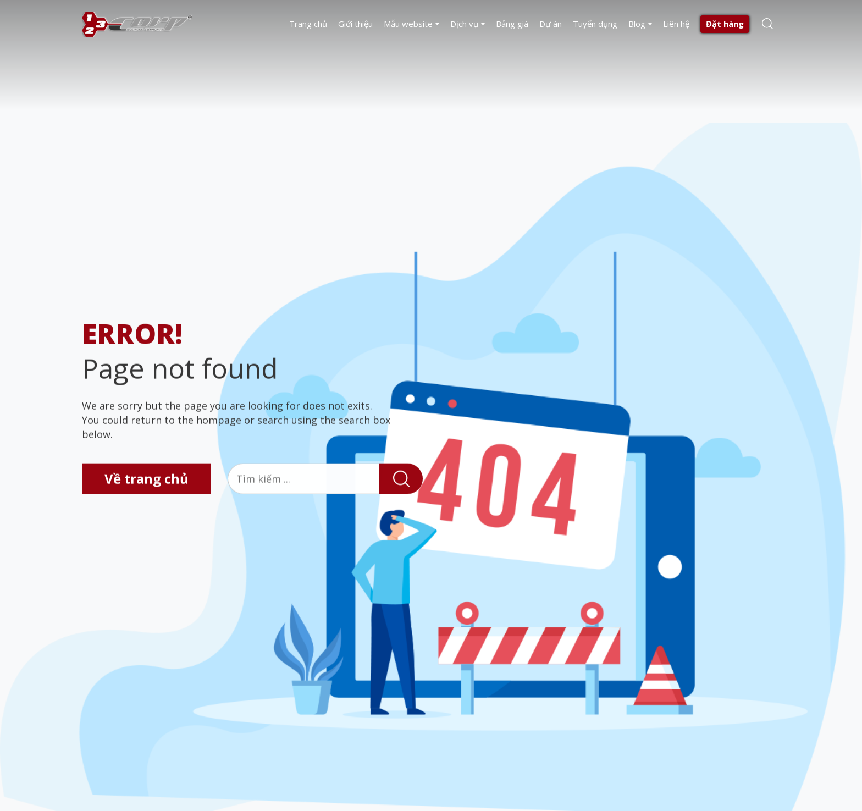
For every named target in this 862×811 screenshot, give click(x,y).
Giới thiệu (355, 23)
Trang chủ (308, 23)
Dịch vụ (464, 23)
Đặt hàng (725, 23)
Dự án (550, 23)
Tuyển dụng (595, 23)
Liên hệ (676, 23)
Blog (636, 23)
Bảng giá (512, 23)
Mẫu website (408, 23)
